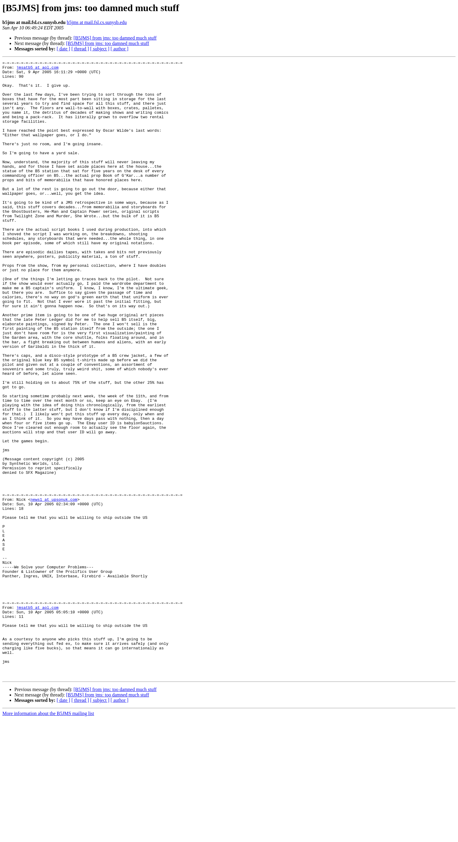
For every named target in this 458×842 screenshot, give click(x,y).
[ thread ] (80, 48)
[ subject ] (99, 48)
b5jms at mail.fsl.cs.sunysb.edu (97, 22)
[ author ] (120, 48)
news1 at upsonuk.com (54, 587)
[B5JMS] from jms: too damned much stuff (114, 38)
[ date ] (63, 48)
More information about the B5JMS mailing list (48, 836)
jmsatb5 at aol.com (37, 69)
